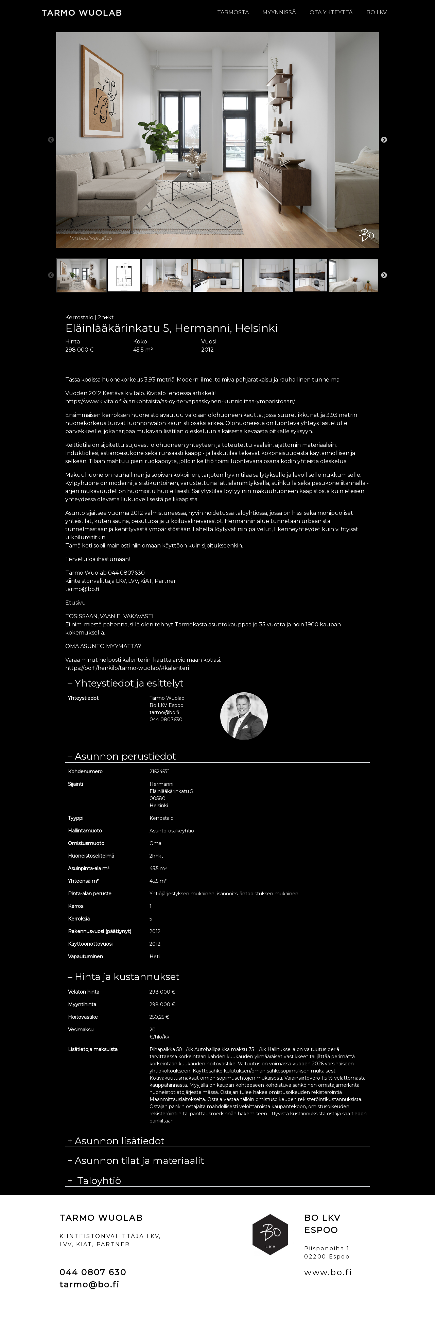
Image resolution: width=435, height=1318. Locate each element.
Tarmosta (233, 12)
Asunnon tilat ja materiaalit (139, 1160)
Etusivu (75, 602)
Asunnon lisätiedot (119, 1141)
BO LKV (376, 12)
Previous (51, 140)
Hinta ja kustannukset (127, 976)
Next (384, 140)
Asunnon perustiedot (125, 756)
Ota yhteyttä (331, 12)
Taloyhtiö (98, 1180)
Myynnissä (279, 12)
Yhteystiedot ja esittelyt (129, 683)
